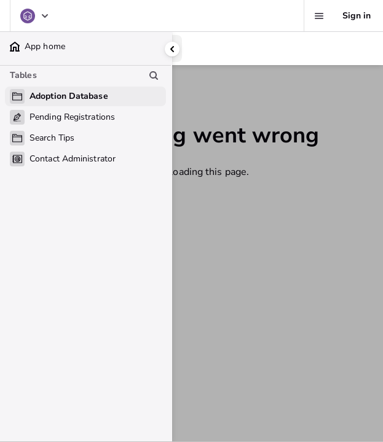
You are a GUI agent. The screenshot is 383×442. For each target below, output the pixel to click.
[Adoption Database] (35, 16)
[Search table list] (154, 75)
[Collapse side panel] (172, 49)
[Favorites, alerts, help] (319, 16)
